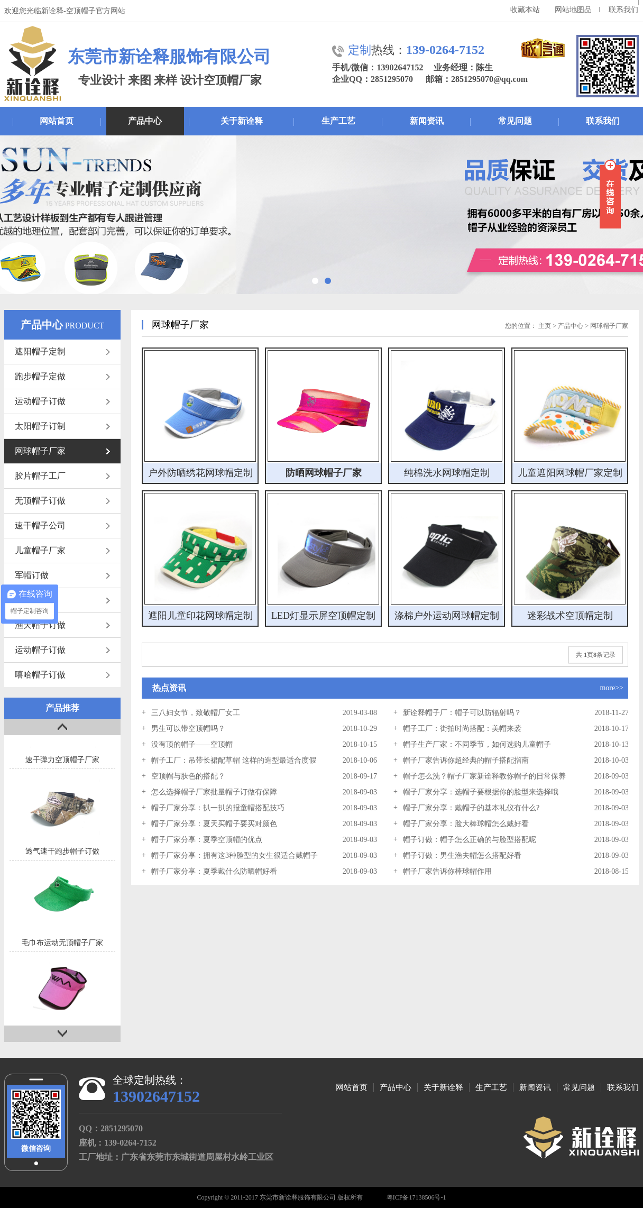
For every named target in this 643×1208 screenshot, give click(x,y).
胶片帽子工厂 (62, 475)
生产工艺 (338, 120)
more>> (611, 688)
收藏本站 (525, 10)
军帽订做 (62, 575)
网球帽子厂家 (62, 450)
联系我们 (623, 10)
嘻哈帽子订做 (62, 674)
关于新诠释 (242, 120)
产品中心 (145, 120)
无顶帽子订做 (62, 500)
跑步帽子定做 (62, 376)
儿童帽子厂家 (62, 550)
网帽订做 (62, 600)
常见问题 (515, 120)
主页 (544, 326)
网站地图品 (573, 10)
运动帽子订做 (62, 401)
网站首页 (57, 120)
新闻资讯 (427, 120)
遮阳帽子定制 (62, 351)
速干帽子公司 (62, 525)
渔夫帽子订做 (62, 624)
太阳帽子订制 (62, 426)
